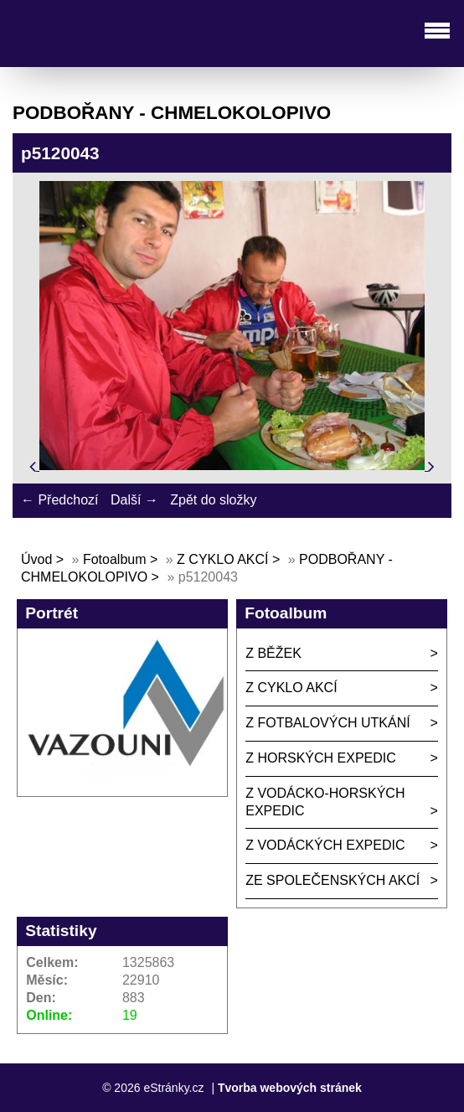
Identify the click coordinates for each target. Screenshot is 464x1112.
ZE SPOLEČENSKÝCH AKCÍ (332, 880)
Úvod (36, 559)
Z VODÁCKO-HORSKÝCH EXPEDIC (325, 802)
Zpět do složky (213, 500)
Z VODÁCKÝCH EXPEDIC (325, 845)
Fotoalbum (115, 559)
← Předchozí (59, 500)
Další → (134, 500)
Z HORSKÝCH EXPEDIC (320, 758)
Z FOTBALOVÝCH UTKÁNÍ (327, 723)
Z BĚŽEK (273, 653)
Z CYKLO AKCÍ (222, 559)
